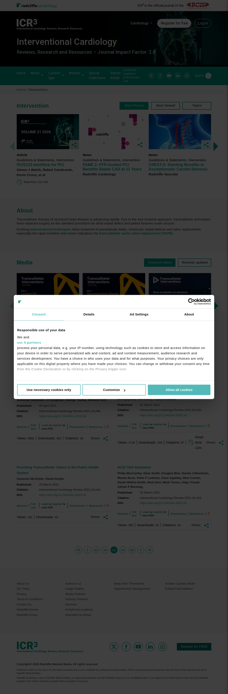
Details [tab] (89, 314)
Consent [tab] (39, 314)
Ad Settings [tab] (139, 314)
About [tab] (189, 314)
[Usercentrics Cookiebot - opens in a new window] (191, 301)
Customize (114, 390)
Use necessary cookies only (48, 390)
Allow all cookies (179, 390)
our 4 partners (29, 342)
